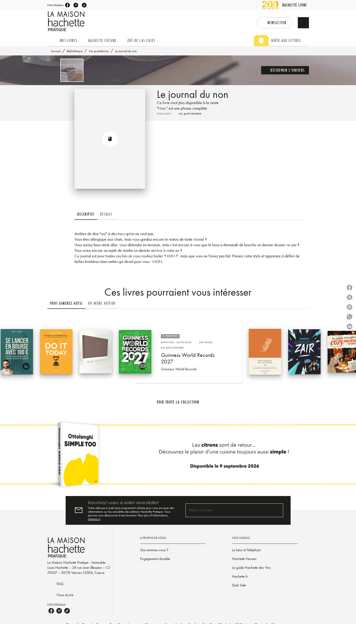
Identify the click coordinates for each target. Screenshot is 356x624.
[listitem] (67, 5)
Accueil (56, 51)
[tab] (52, 40)
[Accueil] (66, 21)
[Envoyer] (277, 510)
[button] (274, 22)
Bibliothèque (75, 51)
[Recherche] (303, 22)
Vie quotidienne (99, 51)
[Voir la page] (178, 456)
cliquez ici (94, 519)
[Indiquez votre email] (229, 510)
